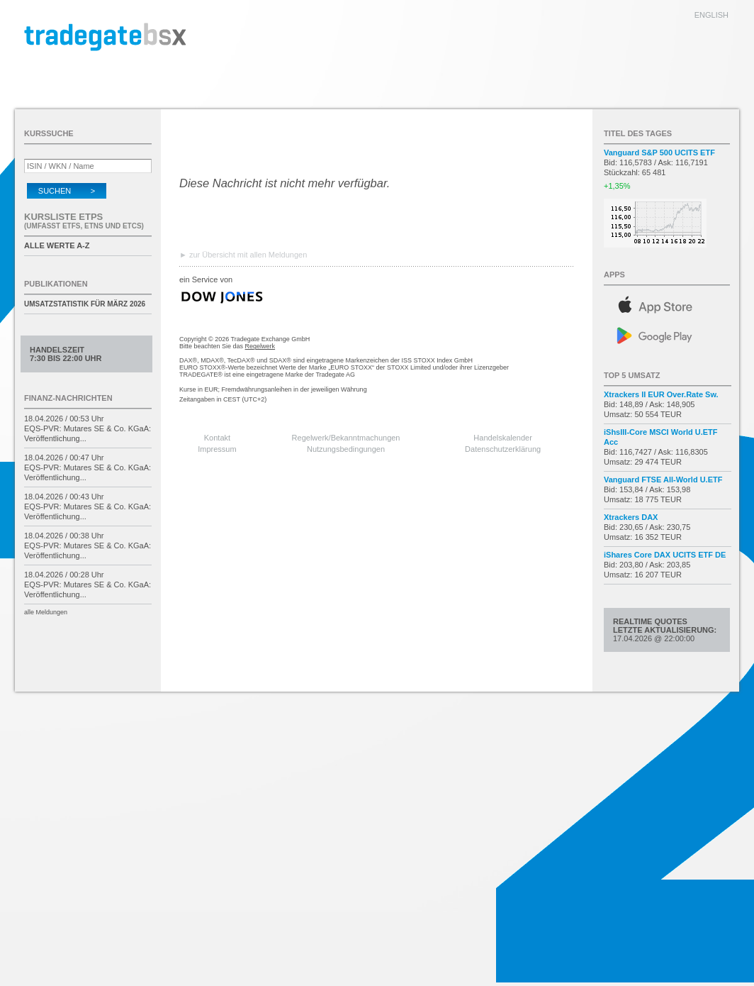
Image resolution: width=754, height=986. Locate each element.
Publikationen (56, 283)
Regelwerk (260, 346)
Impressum (217, 449)
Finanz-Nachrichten (68, 398)
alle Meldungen (45, 612)
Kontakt (217, 437)
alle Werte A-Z (56, 245)
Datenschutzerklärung (503, 449)
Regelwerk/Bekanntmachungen (346, 437)
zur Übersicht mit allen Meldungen (248, 254)
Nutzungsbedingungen (346, 449)
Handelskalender (502, 437)
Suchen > (66, 191)
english (711, 15)
